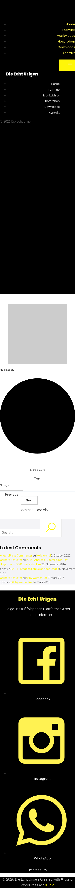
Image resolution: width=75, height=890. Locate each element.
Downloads (66, 47)
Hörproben (66, 41)
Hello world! (43, 555)
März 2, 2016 (37, 469)
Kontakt (68, 53)
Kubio (49, 885)
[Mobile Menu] (67, 65)
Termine (68, 30)
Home (70, 24)
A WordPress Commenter (16, 555)
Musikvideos (65, 35)
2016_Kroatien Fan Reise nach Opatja (35, 569)
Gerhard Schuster (11, 560)
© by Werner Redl (37, 577)
